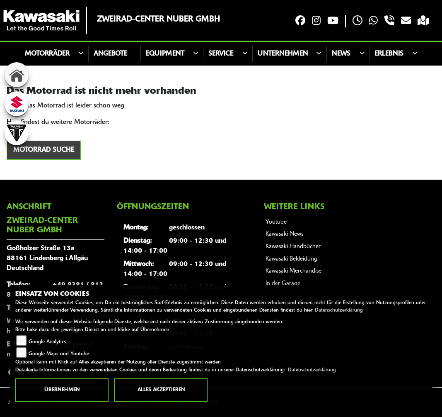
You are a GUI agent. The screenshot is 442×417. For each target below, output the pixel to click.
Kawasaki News (284, 234)
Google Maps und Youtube (59, 353)
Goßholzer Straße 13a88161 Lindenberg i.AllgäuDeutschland (47, 258)
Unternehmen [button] (283, 54)
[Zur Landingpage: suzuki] (16, 103)
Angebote (110, 54)
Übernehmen (62, 390)
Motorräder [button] (47, 54)
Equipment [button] (165, 54)
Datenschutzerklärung (339, 310)
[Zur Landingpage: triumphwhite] (16, 132)
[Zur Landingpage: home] (16, 74)
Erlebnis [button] (388, 54)
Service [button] (220, 54)
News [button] (341, 54)
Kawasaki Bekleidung (291, 259)
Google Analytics (47, 341)
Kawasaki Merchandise (293, 271)
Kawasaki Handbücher (293, 247)
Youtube (276, 222)
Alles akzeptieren (161, 390)
